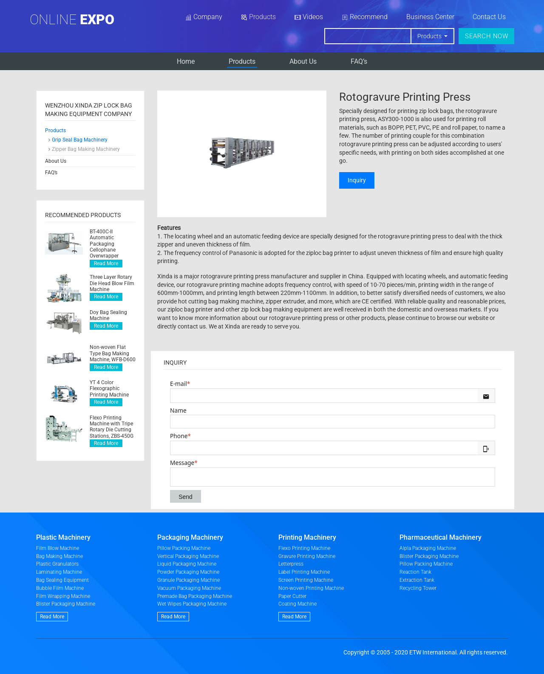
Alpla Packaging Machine (428, 548)
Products (242, 61)
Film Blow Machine (57, 548)
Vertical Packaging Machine (188, 556)
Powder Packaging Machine (188, 572)
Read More (106, 263)
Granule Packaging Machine (188, 580)
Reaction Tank (415, 572)
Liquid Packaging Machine (186, 564)
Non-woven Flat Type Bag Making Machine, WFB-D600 (113, 353)
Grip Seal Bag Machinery (80, 140)
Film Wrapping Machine (63, 596)
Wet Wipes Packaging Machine (192, 604)
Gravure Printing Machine (306, 556)
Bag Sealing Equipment (62, 580)
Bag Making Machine (59, 556)
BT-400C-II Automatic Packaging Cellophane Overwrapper (104, 244)
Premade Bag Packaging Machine (194, 596)
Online (72, 19)
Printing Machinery (307, 537)
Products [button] (430, 36)
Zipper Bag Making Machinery (86, 149)
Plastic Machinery (63, 537)
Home (186, 61)
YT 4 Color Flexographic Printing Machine (109, 388)
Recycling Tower (418, 588)
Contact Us (489, 17)
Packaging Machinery (190, 537)
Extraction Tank (417, 580)
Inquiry (357, 180)
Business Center (430, 17)
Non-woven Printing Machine (311, 588)
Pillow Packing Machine (183, 548)
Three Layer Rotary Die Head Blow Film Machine (112, 283)
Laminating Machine (59, 572)
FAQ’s (359, 61)
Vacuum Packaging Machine (189, 588)
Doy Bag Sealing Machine (108, 315)
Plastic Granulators (57, 564)
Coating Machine (297, 604)
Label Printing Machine (304, 572)
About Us (303, 61)
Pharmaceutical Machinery (441, 537)
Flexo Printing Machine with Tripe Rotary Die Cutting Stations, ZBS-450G (111, 427)
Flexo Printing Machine (304, 548)
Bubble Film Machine (60, 588)
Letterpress (290, 564)
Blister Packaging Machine (65, 604)
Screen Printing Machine (305, 580)
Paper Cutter (292, 596)
